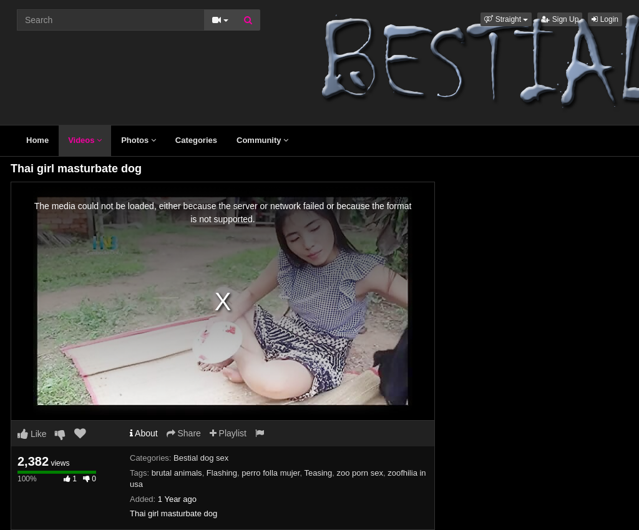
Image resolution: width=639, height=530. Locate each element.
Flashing (222, 473)
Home (37, 140)
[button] (506, 19)
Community (262, 140)
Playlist (228, 433)
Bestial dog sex (200, 458)
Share (184, 433)
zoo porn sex (360, 473)
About (144, 433)
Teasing (318, 473)
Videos (85, 140)
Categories (196, 140)
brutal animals (177, 473)
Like (32, 434)
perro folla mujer (270, 473)
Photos (138, 140)
